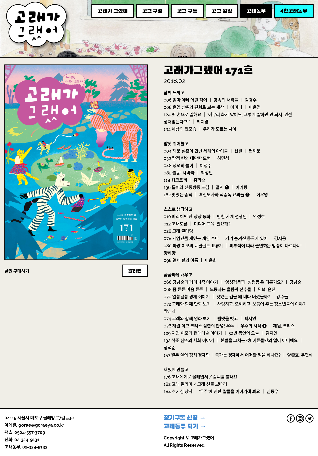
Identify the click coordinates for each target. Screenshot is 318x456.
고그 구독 (187, 11)
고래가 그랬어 (113, 11)
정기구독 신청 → (185, 418)
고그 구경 (152, 11)
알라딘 (135, 271)
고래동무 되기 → (185, 426)
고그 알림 (222, 11)
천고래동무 (293, 10)
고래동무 (256, 11)
